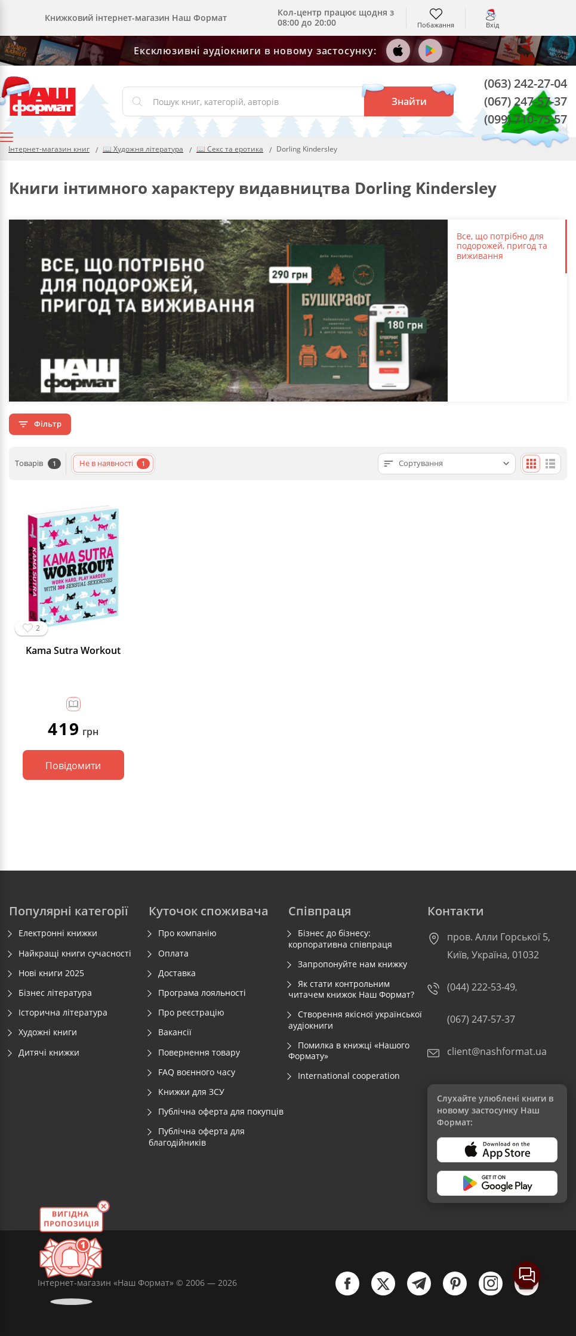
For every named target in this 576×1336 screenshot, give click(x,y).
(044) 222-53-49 (481, 986)
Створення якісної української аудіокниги (355, 1019)
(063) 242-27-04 (525, 83)
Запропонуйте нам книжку (352, 964)
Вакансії (175, 1032)
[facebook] (341, 1293)
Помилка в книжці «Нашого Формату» (348, 1051)
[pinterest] (449, 1293)
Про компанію (187, 933)
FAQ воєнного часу (196, 1072)
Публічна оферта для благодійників (197, 1136)
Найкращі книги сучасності (75, 953)
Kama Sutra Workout (73, 650)
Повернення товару (199, 1052)
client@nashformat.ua (497, 1051)
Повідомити (73, 765)
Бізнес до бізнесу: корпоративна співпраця (340, 938)
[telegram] (413, 1293)
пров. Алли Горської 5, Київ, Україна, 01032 (498, 945)
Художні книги (48, 1032)
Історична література (63, 1012)
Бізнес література (55, 993)
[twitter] (377, 1293)
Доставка (177, 973)
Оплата (173, 953)
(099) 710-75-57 (525, 119)
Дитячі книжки (49, 1052)
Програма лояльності (202, 993)
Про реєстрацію (191, 1012)
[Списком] (550, 464)
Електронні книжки (58, 933)
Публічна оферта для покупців (221, 1111)
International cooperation (349, 1075)
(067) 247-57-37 (525, 101)
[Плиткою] (531, 464)
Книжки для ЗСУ (191, 1092)
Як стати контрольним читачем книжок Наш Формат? (351, 989)
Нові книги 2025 (51, 973)
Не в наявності (114, 463)
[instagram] (485, 1293)
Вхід (492, 24)
